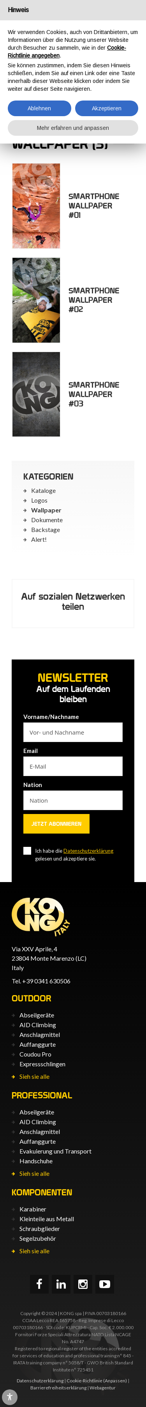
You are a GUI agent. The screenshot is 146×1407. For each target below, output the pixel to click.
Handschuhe (36, 1160)
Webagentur (103, 1388)
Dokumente (47, 519)
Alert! (39, 539)
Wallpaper (46, 510)
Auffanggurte (37, 1044)
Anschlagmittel (39, 1034)
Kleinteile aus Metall (46, 1218)
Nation (32, 784)
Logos (39, 500)
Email (30, 750)
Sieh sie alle (34, 1076)
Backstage (45, 529)
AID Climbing (37, 1024)
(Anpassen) (115, 1381)
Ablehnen (39, 108)
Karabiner (32, 1209)
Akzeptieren (106, 108)
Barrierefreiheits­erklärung (58, 1388)
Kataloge (43, 490)
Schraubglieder (39, 1228)
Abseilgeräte (36, 1015)
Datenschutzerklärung (88, 851)
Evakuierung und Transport (55, 1151)
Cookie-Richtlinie (84, 1381)
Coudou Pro (35, 1054)
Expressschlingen (42, 1063)
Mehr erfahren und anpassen (73, 128)
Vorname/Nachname (51, 716)
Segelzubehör (37, 1238)
